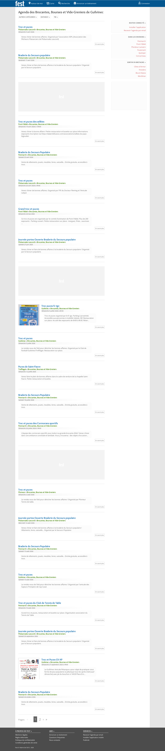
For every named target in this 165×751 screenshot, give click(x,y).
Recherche (64, 3)
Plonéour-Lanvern (138, 47)
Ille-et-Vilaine (141, 73)
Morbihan (142, 76)
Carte (50, 3)
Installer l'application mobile (93, 737)
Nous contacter (54, 740)
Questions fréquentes (57, 737)
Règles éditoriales (21, 737)
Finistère (142, 70)
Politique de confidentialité (25, 740)
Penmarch (142, 41)
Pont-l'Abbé (141, 44)
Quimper (142, 53)
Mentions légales (21, 735)
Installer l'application (137, 27)
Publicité (86, 740)
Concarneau (141, 56)
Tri (56, 17)
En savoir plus (99, 44)
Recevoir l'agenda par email (135, 30)
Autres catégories (28, 17)
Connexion (144, 3)
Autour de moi (36, 3)
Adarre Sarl (23, 747)
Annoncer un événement (85, 3)
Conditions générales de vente (26, 743)
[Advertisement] (61, 97)
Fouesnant (141, 50)
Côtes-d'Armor (140, 66)
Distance (45, 17)
